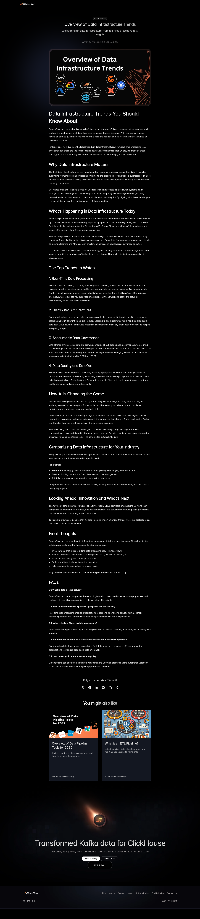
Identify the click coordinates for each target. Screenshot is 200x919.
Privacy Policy (142, 904)
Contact (96, 4)
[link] (27, 4)
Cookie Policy (158, 904)
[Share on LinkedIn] (96, 698)
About (112, 904)
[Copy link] (110, 698)
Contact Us (172, 904)
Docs (43, 4)
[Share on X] (83, 698)
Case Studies (67, 4)
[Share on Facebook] (89, 698)
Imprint (130, 904)
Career (121, 904)
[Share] (117, 698)
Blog (88, 4)
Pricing (80, 4)
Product (52, 4)
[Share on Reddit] (103, 698)
